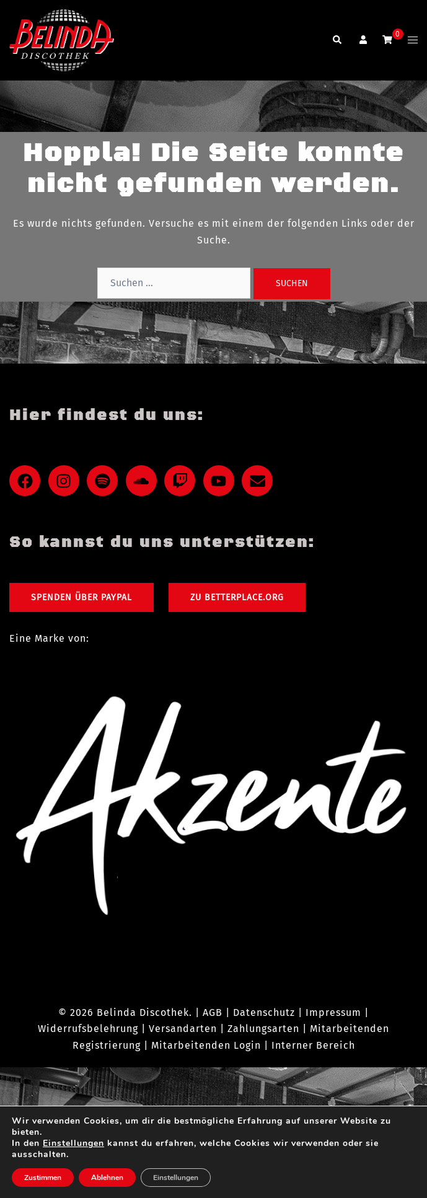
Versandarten (183, 1028)
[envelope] (260, 480)
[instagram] (66, 480)
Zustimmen (42, 1178)
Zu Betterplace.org (237, 597)
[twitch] (182, 480)
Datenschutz (264, 1012)
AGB (212, 1012)
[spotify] (105, 480)
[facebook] (27, 480)
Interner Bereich (313, 1045)
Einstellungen (73, 1143)
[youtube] (221, 480)
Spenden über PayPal (81, 597)
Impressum (333, 1012)
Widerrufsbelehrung (88, 1028)
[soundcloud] (144, 480)
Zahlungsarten (263, 1028)
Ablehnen (107, 1178)
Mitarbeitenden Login (206, 1045)
